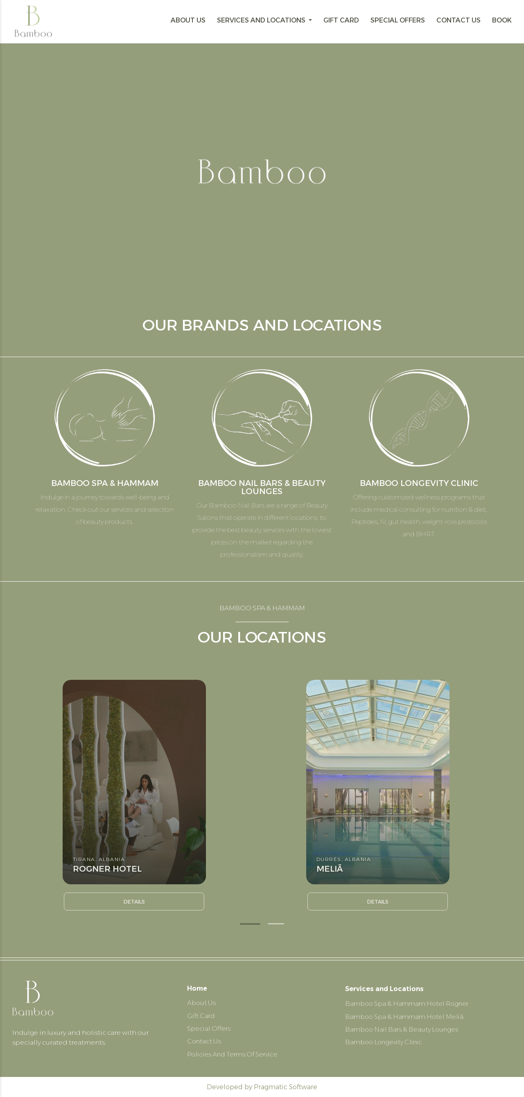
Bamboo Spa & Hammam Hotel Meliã (406, 1014)
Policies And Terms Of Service (235, 1054)
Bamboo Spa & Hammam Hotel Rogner (409, 1001)
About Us (202, 1001)
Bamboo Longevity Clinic (386, 1041)
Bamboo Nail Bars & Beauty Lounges (403, 1028)
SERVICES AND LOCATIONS (262, 20)
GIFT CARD (341, 20)
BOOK (502, 20)
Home (197, 987)
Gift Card (201, 1014)
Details (134, 902)
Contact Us (205, 1041)
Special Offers (209, 1028)
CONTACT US (458, 20)
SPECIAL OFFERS (397, 20)
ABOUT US (188, 20)
